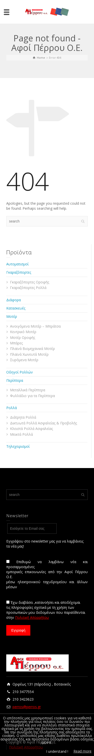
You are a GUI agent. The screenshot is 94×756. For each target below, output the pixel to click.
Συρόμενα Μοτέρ (24, 359)
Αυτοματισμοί (17, 264)
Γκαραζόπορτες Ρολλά (28, 287)
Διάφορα (13, 299)
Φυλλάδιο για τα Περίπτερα (32, 395)
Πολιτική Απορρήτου (32, 617)
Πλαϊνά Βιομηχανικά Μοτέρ (32, 348)
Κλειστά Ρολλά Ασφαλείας (31, 428)
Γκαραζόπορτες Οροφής (29, 282)
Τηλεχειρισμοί (18, 446)
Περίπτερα (14, 380)
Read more (82, 751)
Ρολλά (11, 407)
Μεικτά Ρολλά (21, 434)
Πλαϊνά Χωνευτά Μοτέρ (29, 354)
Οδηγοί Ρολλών (19, 372)
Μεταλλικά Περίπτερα (27, 390)
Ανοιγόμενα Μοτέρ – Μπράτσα (35, 326)
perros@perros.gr (27, 706)
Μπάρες (16, 343)
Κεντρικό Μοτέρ (23, 331)
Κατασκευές (15, 308)
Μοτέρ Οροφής (22, 337)
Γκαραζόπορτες (18, 272)
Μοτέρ (11, 316)
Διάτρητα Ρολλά (23, 417)
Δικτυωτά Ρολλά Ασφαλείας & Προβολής (43, 423)
